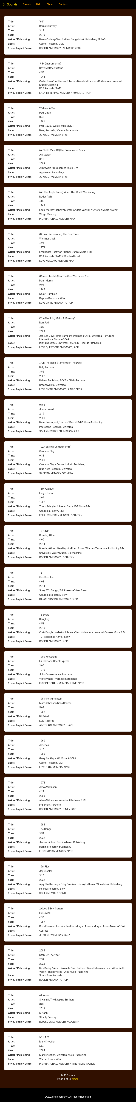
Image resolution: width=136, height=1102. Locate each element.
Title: (11, 21)
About (50, 4)
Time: (11, 30)
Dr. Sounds (10, 4)
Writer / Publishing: (19, 39)
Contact (63, 4)
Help (38, 4)
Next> (75, 1079)
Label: (11, 43)
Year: (11, 34)
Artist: (11, 26)
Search (27, 4)
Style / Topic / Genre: (20, 48)
